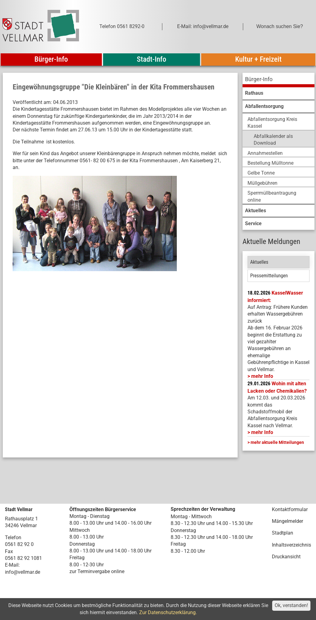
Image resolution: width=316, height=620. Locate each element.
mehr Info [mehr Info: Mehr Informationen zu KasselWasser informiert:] (262, 376)
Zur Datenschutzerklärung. (168, 612)
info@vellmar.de (22, 572)
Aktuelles (259, 262)
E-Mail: (12, 565)
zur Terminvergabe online (96, 571)
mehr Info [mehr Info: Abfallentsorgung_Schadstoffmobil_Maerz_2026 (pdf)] (262, 432)
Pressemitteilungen (269, 276)
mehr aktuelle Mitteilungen (277, 442)
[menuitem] (278, 80)
